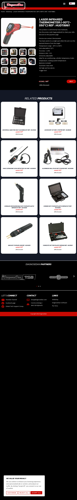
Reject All (24, 493)
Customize (12, 493)
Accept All (36, 493)
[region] (24, 485)
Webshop (9, 12)
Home (3, 12)
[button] (64, 3)
